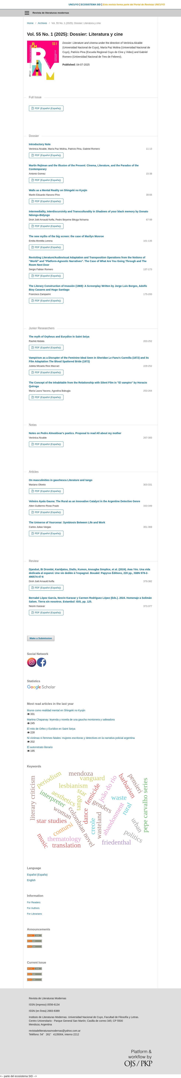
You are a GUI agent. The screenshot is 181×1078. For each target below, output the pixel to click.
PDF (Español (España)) (47, 108)
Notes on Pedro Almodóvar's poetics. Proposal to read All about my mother (75, 433)
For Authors (33, 908)
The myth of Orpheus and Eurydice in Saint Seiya (59, 336)
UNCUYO (74, 4)
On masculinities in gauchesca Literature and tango (60, 480)
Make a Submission (41, 638)
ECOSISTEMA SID (91, 4)
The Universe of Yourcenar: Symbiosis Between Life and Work (67, 522)
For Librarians (34, 913)
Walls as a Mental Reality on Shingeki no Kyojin (58, 190)
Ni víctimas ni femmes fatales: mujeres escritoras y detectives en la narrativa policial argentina (81, 737)
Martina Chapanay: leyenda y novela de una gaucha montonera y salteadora (71, 719)
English (31, 880)
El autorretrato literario (40, 747)
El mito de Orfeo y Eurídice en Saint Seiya (51, 728)
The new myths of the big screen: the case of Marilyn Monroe (66, 236)
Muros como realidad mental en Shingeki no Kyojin (56, 710)
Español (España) (37, 874)
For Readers (33, 902)
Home (30, 23)
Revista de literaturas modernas (50, 12)
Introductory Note (40, 144)
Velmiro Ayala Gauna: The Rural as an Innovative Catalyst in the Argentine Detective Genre (84, 501)
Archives (42, 23)
